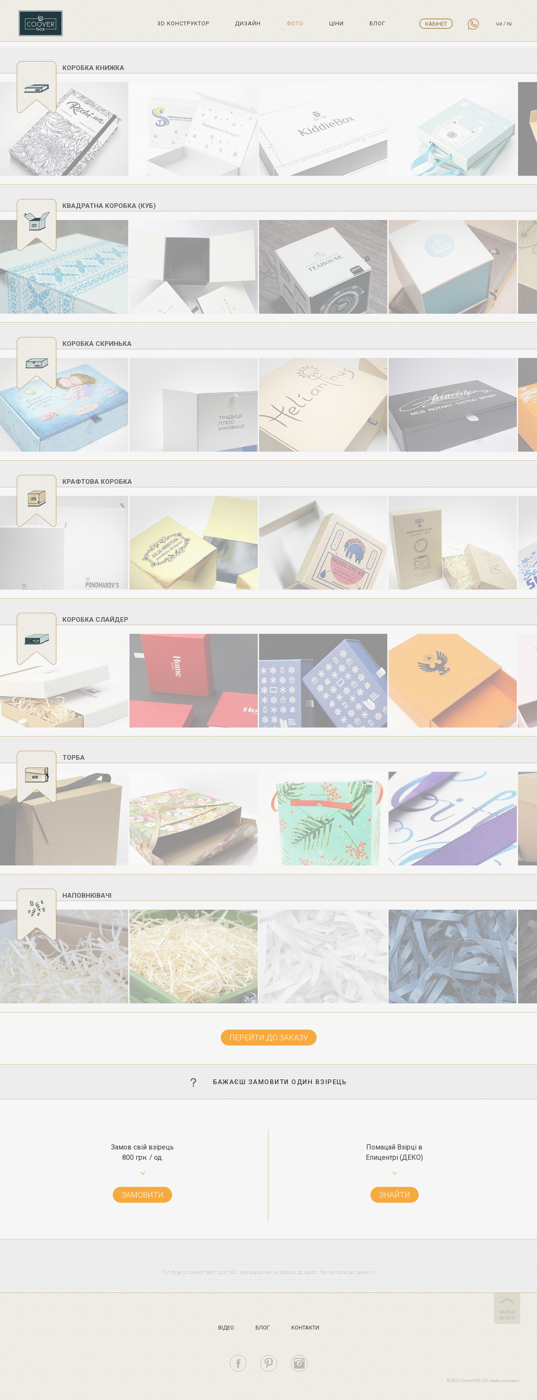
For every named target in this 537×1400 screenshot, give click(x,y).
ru (509, 24)
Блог (378, 23)
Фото (295, 23)
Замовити (142, 1194)
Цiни (336, 23)
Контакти (305, 1327)
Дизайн (248, 23)
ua (499, 24)
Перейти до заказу (268, 1037)
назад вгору (507, 1315)
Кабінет (436, 24)
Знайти (394, 1194)
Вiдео (226, 1327)
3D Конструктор (183, 23)
